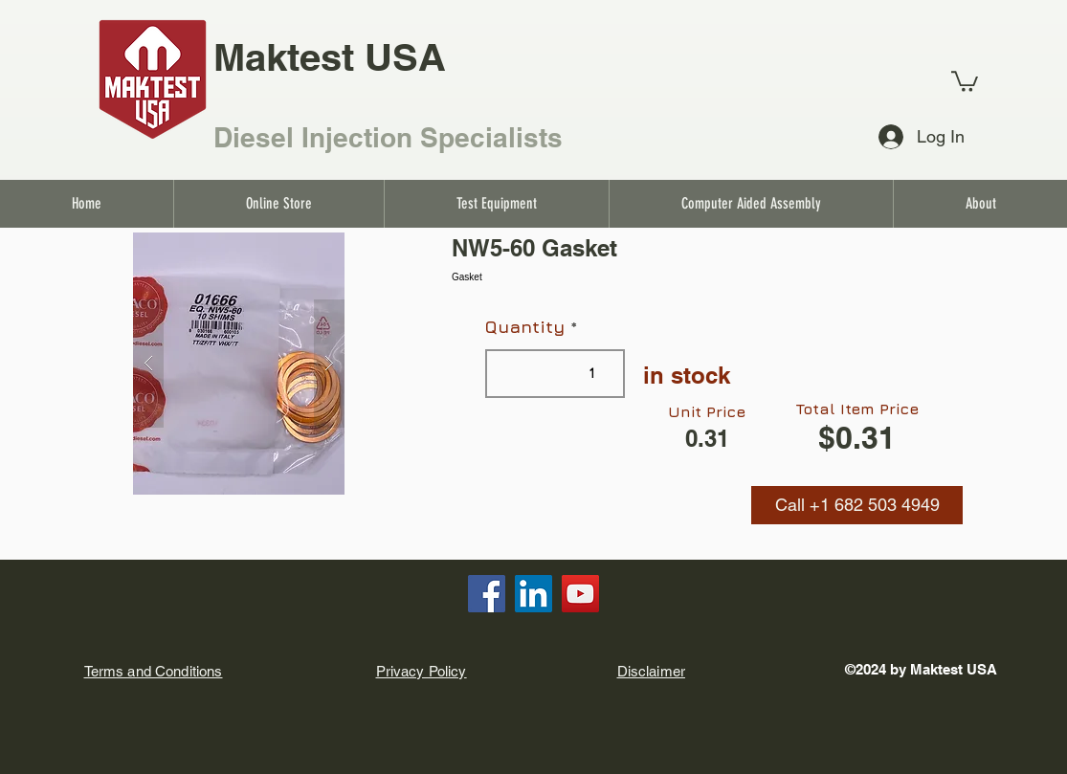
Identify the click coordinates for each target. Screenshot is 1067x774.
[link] (964, 80)
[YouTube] (580, 593)
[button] (857, 505)
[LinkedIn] (533, 593)
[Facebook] (486, 593)
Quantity (525, 327)
